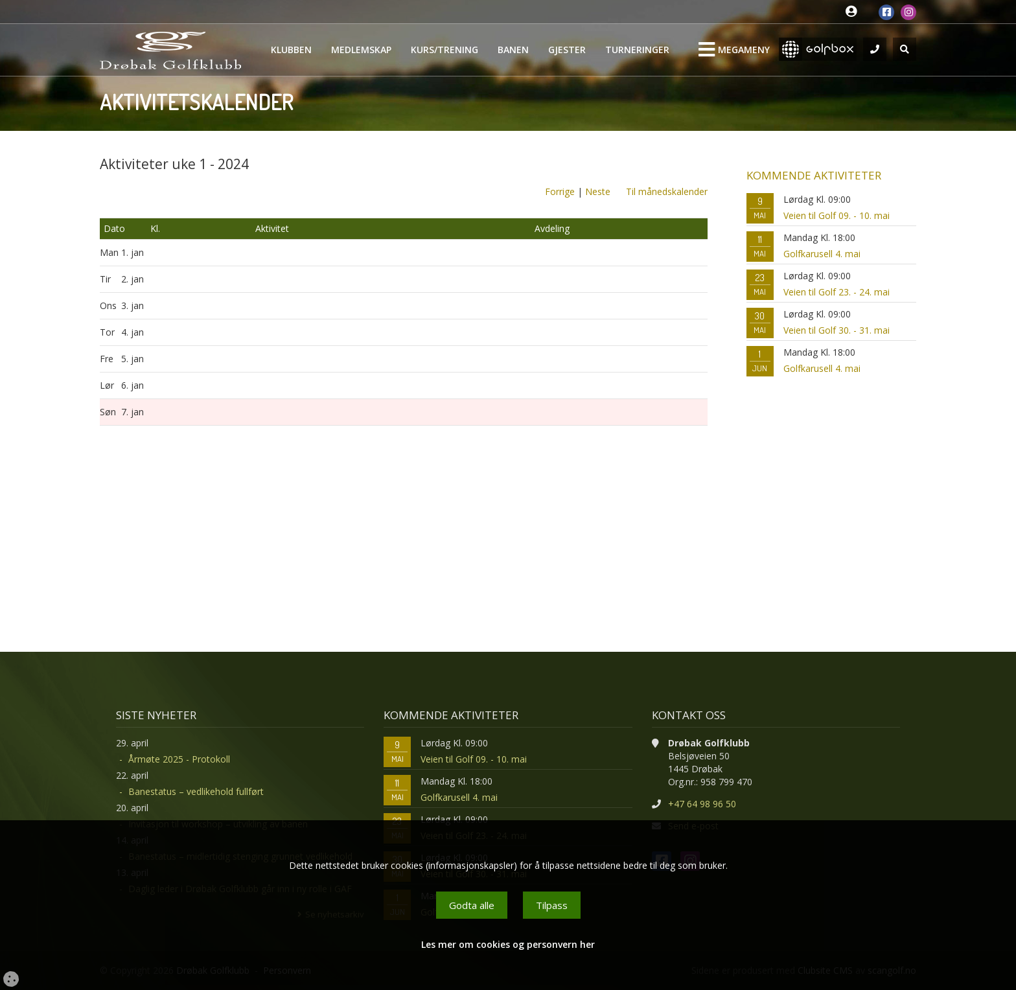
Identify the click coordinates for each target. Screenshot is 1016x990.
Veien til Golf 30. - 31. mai (836, 330)
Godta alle (471, 905)
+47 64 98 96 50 (702, 804)
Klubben (291, 49)
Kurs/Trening (444, 49)
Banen (513, 49)
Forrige (560, 191)
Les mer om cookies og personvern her (508, 944)
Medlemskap (361, 49)
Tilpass (552, 905)
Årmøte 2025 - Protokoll (179, 759)
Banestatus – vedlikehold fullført (196, 791)
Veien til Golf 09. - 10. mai (836, 215)
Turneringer (637, 49)
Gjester (567, 49)
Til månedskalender (667, 191)
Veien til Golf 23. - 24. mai (836, 292)
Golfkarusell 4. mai (821, 254)
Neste (597, 191)
